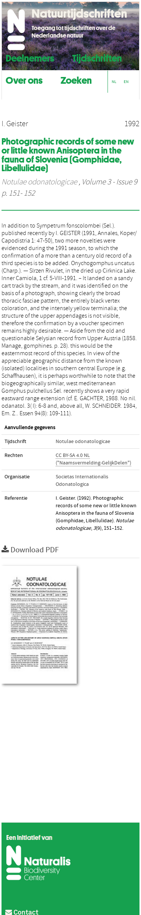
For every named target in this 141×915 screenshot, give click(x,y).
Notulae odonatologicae (39, 182)
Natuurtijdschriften (79, 13)
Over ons (24, 79)
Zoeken (76, 79)
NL (114, 81)
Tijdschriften (97, 57)
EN (126, 81)
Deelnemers (30, 57)
